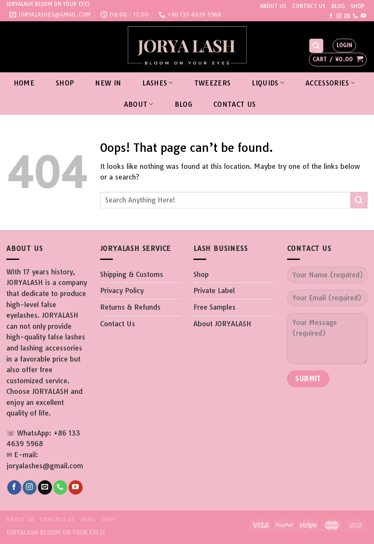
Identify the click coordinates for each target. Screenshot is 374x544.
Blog (183, 104)
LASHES (157, 83)
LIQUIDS (268, 83)
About (138, 104)
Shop (65, 83)
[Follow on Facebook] (331, 16)
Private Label (214, 290)
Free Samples (214, 307)
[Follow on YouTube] (363, 16)
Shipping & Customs (131, 274)
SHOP (358, 6)
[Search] (316, 46)
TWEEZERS (212, 83)
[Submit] (359, 200)
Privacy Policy (122, 290)
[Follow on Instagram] (339, 16)
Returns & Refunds (130, 307)
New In (108, 83)
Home (24, 83)
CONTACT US (308, 6)
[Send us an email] (347, 16)
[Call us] (355, 16)
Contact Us (234, 104)
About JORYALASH (222, 323)
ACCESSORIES (330, 83)
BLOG (338, 6)
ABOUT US (273, 6)
